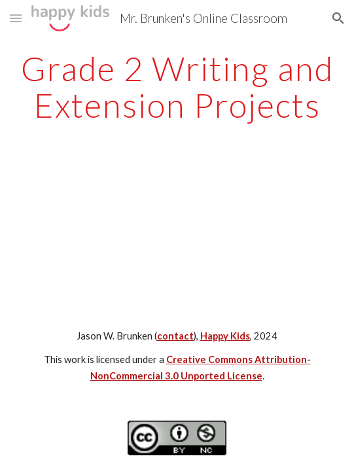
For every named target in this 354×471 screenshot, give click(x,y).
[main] (177, 86)
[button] (15, 18)
